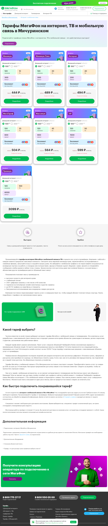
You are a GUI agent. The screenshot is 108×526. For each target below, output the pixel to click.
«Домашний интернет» (10, 508)
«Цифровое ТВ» (8, 513)
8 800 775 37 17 (71, 8)
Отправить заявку (69, 397)
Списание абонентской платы (12, 444)
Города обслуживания (62, 509)
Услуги (32, 514)
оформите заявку (24, 434)
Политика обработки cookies (54, 523)
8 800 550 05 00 (85, 8)
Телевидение (35, 13)
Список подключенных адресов (66, 514)
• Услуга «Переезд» (36, 517)
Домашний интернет (21, 13)
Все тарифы (6, 13)
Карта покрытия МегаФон (63, 511)
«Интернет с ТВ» (8, 511)
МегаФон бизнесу (61, 516)
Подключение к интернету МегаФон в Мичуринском (19, 428)
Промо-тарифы (8, 516)
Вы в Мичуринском (27, 9)
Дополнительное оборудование (13, 439)
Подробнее (16, 101)
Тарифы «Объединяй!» (10, 519)
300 (15, 66)
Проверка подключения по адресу (41, 509)
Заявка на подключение (37, 511)
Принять (73, 522)
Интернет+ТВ (47, 13)
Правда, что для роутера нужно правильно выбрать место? (21, 448)
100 (6, 66)
